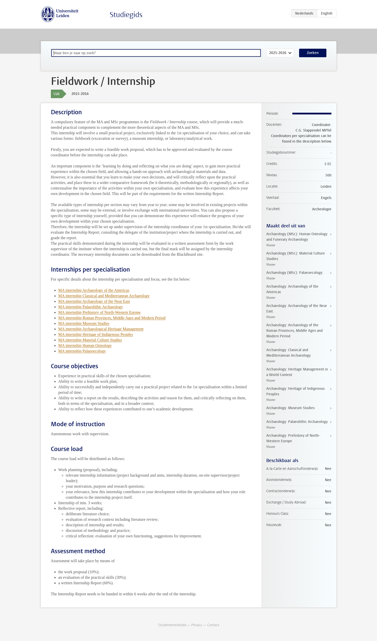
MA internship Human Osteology (85, 345)
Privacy (196, 625)
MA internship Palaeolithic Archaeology (90, 307)
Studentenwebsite (172, 625)
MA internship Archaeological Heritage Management (101, 329)
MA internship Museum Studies (83, 323)
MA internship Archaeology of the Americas (94, 290)
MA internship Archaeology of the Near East (94, 301)
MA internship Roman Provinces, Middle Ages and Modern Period (112, 318)
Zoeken (313, 52)
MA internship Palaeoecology (82, 351)
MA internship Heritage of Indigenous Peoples (95, 334)
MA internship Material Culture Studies (90, 340)
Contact (213, 625)
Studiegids (126, 14)
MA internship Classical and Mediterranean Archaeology (104, 296)
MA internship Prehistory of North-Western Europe (99, 312)
